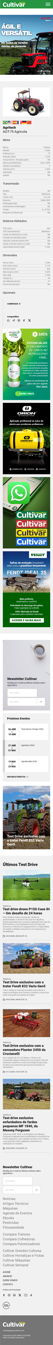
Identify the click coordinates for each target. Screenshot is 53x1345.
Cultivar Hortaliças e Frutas (23, 1256)
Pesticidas (11, 1223)
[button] (48, 4)
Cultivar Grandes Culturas (22, 1251)
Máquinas (10, 1208)
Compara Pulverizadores (21, 1244)
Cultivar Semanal (15, 1265)
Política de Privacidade (11, 1290)
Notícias (9, 1199)
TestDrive (7, 906)
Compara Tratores (16, 1234)
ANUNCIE (7, 1276)
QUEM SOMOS (10, 1280)
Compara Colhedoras (19, 1239)
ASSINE (6, 1272)
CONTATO (8, 1284)
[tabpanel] (26, 45)
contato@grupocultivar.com (13, 1331)
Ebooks (8, 1218)
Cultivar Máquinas (16, 1260)
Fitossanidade (13, 1227)
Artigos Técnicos (15, 1204)
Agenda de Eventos (17, 1213)
